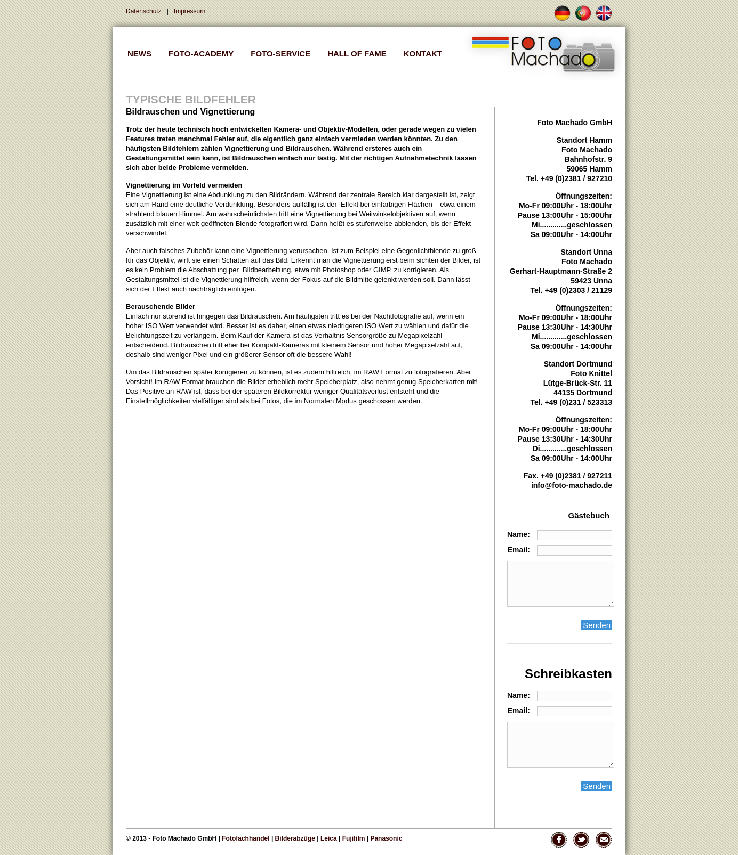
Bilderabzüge (295, 838)
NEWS (139, 53)
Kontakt (423, 53)
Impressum (189, 11)
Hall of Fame (357, 53)
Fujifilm (353, 838)
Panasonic (386, 838)
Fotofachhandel (245, 838)
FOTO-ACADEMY (201, 53)
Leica (328, 838)
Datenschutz (144, 11)
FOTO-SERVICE (280, 53)
